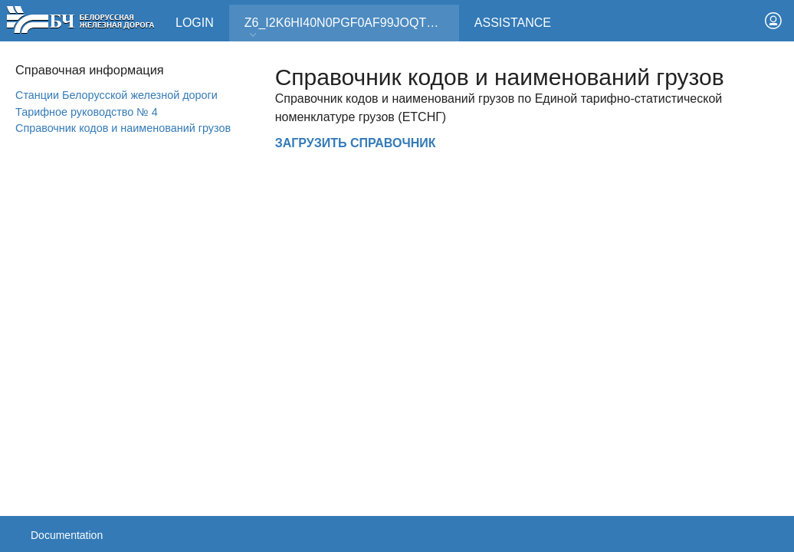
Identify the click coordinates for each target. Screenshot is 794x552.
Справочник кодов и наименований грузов (123, 128)
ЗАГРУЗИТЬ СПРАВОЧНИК (355, 143)
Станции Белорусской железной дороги (116, 95)
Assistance (512, 22)
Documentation (67, 535)
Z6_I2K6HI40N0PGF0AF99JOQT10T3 (349, 28)
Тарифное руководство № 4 (86, 112)
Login (195, 22)
